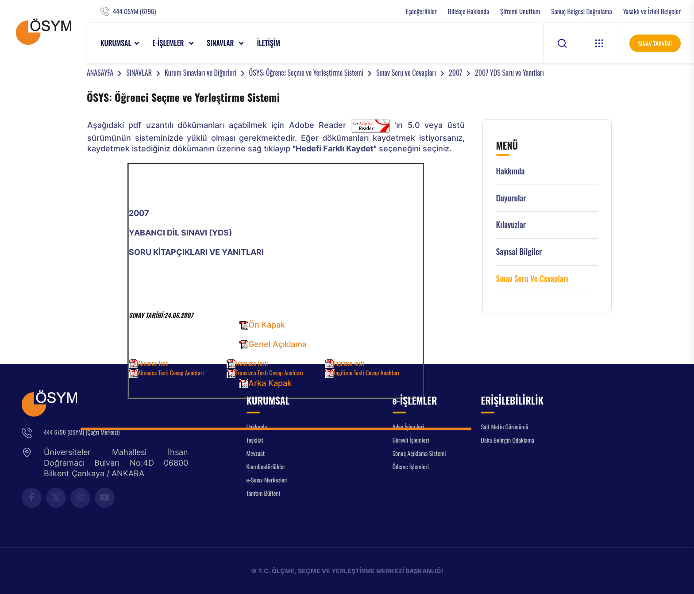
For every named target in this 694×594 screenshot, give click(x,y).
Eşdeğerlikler (421, 11)
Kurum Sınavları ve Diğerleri (200, 72)
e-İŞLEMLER (168, 43)
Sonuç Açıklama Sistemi (419, 453)
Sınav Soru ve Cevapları (406, 72)
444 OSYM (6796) (134, 11)
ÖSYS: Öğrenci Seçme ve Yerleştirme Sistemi (306, 72)
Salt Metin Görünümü (504, 426)
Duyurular (511, 198)
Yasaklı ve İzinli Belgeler (652, 11)
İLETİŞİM (268, 43)
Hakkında (510, 171)
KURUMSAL (115, 43)
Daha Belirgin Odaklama (508, 439)
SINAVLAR (221, 43)
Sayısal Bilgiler (519, 251)
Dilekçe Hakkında (468, 11)
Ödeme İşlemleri (411, 466)
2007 (455, 72)
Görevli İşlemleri (411, 439)
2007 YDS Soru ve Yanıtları (509, 72)
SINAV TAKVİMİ (655, 43)
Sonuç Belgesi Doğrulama (581, 11)
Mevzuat (256, 453)
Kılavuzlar (511, 224)
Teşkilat (255, 439)
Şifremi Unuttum (520, 11)
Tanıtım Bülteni (263, 493)
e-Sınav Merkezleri (267, 479)
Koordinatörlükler (266, 466)
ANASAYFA (100, 72)
